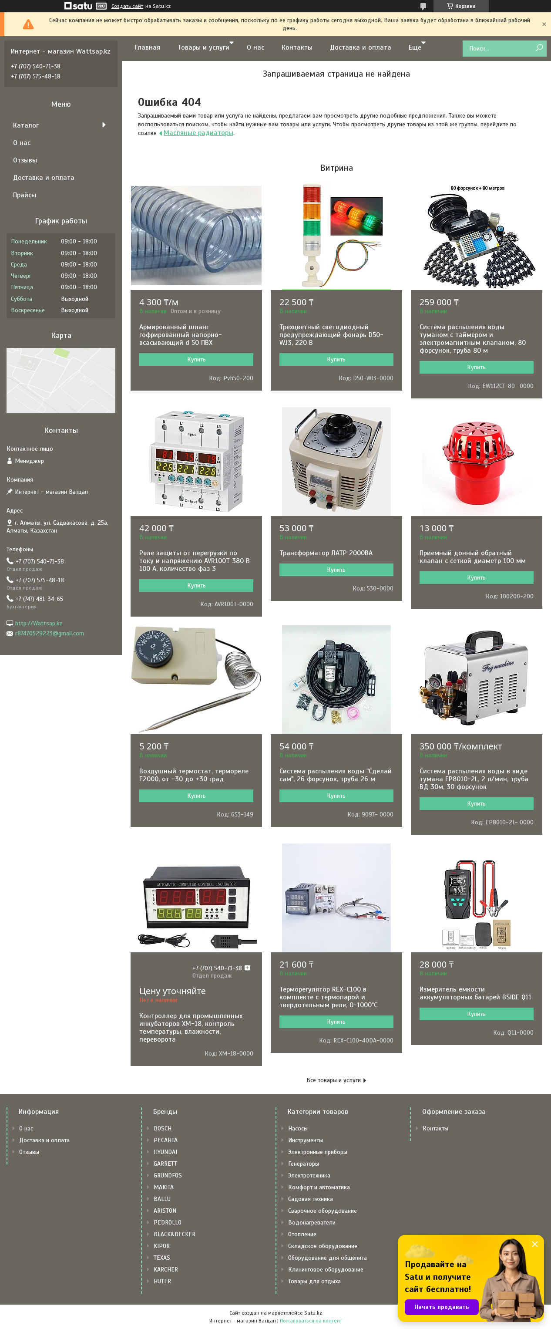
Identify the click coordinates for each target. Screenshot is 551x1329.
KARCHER (166, 1269)
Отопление (302, 1234)
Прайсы (24, 195)
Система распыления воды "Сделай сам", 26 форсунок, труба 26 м (335, 775)
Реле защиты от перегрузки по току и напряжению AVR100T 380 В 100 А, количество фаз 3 (194, 561)
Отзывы (25, 160)
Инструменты (305, 1140)
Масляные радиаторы (198, 132)
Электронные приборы (317, 1152)
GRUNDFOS (168, 1175)
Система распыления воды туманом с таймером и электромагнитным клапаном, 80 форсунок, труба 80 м (473, 338)
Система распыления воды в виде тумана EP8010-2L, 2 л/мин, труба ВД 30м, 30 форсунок (474, 779)
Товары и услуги (203, 47)
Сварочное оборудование (322, 1210)
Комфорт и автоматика (319, 1187)
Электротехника (309, 1175)
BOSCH (162, 1128)
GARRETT (165, 1163)
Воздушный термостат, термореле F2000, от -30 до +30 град (194, 775)
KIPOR (162, 1246)
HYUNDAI (165, 1152)
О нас (255, 47)
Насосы (298, 1128)
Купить (196, 359)
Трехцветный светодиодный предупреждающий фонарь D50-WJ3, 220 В (331, 335)
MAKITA (164, 1187)
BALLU (162, 1199)
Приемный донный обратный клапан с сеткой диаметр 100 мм (473, 557)
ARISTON (165, 1210)
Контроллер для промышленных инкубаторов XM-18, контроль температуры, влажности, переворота (190, 1027)
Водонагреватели (312, 1222)
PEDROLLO (167, 1222)
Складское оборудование (322, 1246)
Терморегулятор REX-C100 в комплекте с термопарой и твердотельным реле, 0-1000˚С (328, 997)
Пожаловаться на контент (311, 1321)
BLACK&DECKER (174, 1234)
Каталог (26, 125)
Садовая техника (310, 1199)
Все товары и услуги (333, 1080)
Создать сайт (127, 6)
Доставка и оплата (360, 47)
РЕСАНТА (166, 1140)
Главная (147, 47)
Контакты (297, 47)
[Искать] (539, 48)
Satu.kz (313, 1313)
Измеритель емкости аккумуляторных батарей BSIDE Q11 (475, 993)
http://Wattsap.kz (38, 623)
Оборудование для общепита (327, 1258)
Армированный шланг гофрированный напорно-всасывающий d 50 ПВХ (180, 335)
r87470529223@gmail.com (49, 633)
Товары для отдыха (314, 1281)
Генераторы (303, 1163)
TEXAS (162, 1258)
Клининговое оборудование (325, 1269)
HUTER (162, 1281)
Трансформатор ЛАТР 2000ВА (326, 553)
